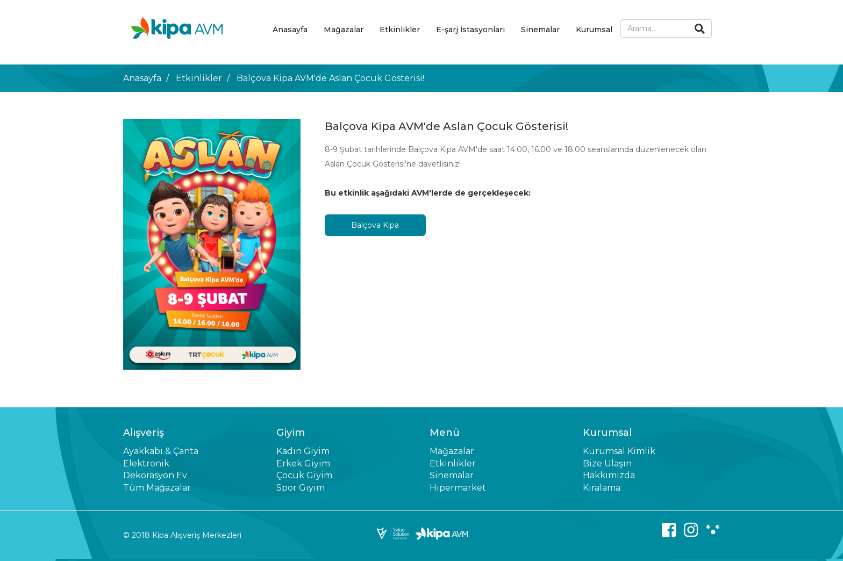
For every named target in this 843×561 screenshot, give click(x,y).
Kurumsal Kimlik (619, 451)
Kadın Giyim (303, 451)
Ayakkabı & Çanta (160, 451)
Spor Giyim (300, 488)
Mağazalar (343, 29)
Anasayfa (290, 29)
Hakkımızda (609, 475)
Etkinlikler (400, 29)
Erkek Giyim (303, 463)
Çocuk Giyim (304, 475)
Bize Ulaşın (607, 463)
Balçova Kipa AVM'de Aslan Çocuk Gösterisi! (330, 78)
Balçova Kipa (375, 225)
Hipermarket (458, 488)
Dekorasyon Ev (155, 475)
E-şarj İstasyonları (470, 29)
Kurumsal (594, 29)
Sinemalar (540, 29)
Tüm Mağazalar (157, 488)
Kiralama (601, 488)
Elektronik (146, 463)
